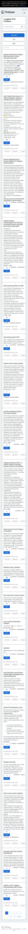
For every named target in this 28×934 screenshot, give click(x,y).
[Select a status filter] (14, 47)
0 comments (16, 444)
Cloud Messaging (20, 629)
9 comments (13, 688)
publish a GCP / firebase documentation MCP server (13, 886)
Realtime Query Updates (12, 567)
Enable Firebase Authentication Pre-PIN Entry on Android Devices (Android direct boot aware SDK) (13, 223)
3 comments (6, 81)
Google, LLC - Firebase (7, 928)
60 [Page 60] (10, 916)
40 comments (14, 576)
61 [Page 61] (14, 916)
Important (16, 88)
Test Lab (22, 774)
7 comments (6, 397)
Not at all (8, 88)
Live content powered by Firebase (12, 622)
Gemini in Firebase (14, 145)
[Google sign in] (24, 12)
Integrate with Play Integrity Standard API (13, 852)
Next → (20, 916)
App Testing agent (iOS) (12, 337)
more (13, 137)
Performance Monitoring (15, 322)
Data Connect (21, 548)
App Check (22, 867)
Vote (6, 79)
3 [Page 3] (13, 913)
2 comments (14, 202)
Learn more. (22, 5)
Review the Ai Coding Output (13, 363)
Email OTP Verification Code (13, 707)
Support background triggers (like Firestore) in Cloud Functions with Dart (13, 56)
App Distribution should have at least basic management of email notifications (14, 674)
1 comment (6, 322)
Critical (23, 88)
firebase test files (9, 762)
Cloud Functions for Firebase (16, 81)
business (6, 648)
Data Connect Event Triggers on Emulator (13, 530)
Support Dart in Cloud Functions (15, 60)
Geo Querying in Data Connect (14, 595)
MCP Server (21, 895)
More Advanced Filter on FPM (13, 286)
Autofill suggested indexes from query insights (13, 412)
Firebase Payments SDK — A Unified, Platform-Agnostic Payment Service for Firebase (13, 464)
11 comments (6, 145)
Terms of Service (17, 928)
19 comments (14, 267)
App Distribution (20, 344)
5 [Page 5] (20, 913)
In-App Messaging (14, 837)
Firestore (22, 444)
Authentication (21, 202)
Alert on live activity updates (13, 793)
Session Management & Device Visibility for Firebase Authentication (13, 161)
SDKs (23, 510)
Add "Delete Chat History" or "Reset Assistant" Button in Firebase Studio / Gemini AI (13, 98)
